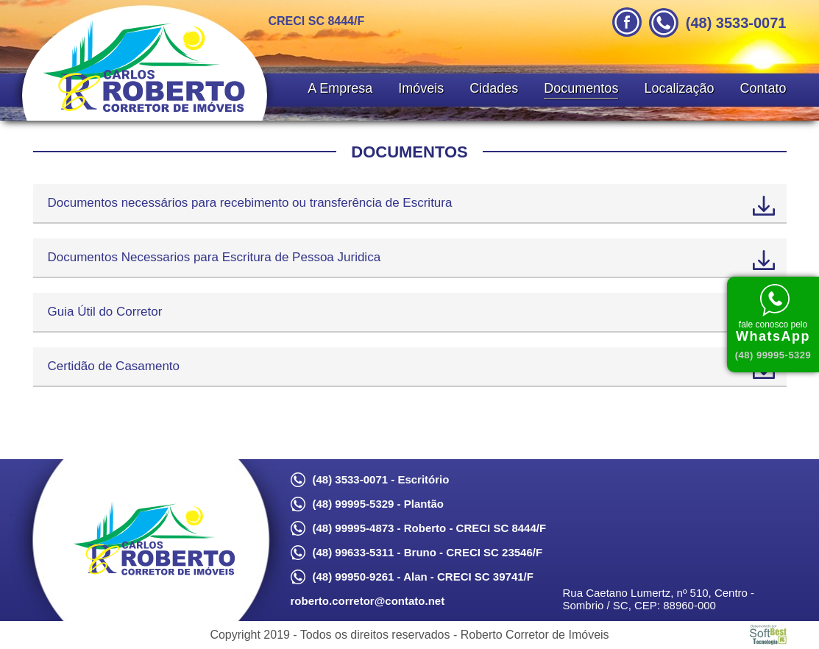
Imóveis (421, 88)
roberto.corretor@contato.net (368, 601)
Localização (679, 88)
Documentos (581, 88)
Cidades (493, 88)
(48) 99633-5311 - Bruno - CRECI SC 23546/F (428, 552)
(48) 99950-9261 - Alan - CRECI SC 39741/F (423, 576)
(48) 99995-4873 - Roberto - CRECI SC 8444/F (430, 528)
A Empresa (340, 88)
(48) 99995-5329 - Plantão (378, 503)
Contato (763, 88)
